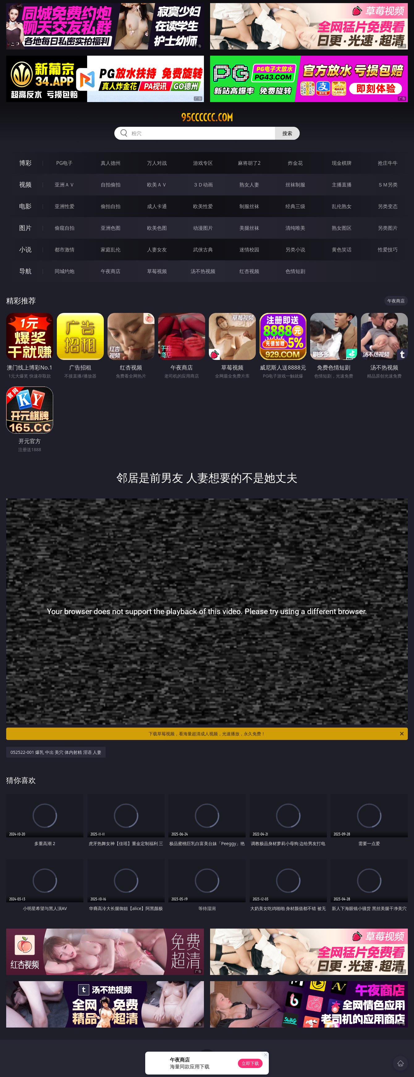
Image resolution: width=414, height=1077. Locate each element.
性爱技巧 (388, 249)
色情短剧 (295, 271)
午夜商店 (110, 271)
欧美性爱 (203, 206)
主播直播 (342, 184)
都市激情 (64, 249)
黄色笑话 (342, 249)
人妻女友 (157, 249)
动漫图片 (203, 227)
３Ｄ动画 (203, 184)
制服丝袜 (249, 206)
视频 (25, 184)
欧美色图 (157, 227)
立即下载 (250, 1063)
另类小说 (295, 249)
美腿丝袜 (249, 227)
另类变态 (388, 206)
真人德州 (110, 163)
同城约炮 (64, 271)
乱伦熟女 (342, 206)
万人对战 (157, 163)
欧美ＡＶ (157, 184)
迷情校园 (249, 249)
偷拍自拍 (110, 206)
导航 (25, 271)
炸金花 (295, 163)
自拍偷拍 (110, 184)
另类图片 (388, 227)
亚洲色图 (110, 227)
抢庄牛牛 (388, 163)
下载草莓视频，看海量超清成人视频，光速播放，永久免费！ (277, 733)
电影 (25, 206)
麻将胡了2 (249, 163)
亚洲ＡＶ (64, 184)
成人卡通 (157, 206)
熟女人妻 (249, 184)
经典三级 (295, 206)
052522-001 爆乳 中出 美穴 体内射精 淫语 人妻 (56, 752)
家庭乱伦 (110, 249)
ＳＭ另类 (388, 184)
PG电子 (64, 163)
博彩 (25, 163)
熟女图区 (342, 227)
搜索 (287, 133)
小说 (25, 249)
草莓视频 (157, 271)
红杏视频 (249, 271)
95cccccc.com (207, 117)
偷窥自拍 (64, 227)
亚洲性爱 (64, 206)
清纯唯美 (295, 227)
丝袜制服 (295, 184)
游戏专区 (203, 163)
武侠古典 (203, 249)
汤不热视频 (203, 271)
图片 (25, 228)
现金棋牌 (342, 163)
